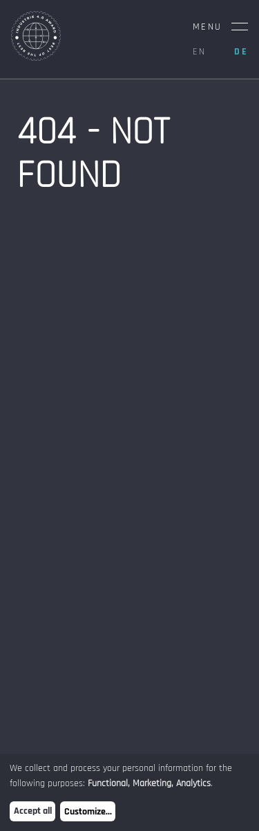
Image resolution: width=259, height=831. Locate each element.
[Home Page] (36, 57)
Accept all (33, 811)
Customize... (88, 811)
